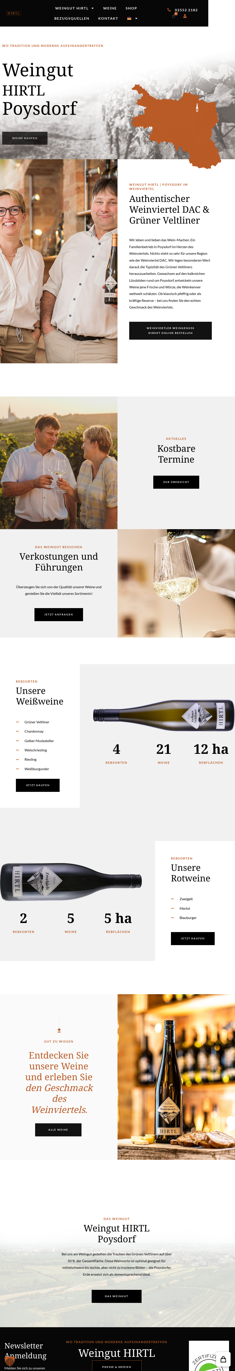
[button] (223, 1359)
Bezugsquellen (71, 18)
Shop (131, 8)
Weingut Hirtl (74, 8)
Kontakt (108, 18)
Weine (110, 8)
